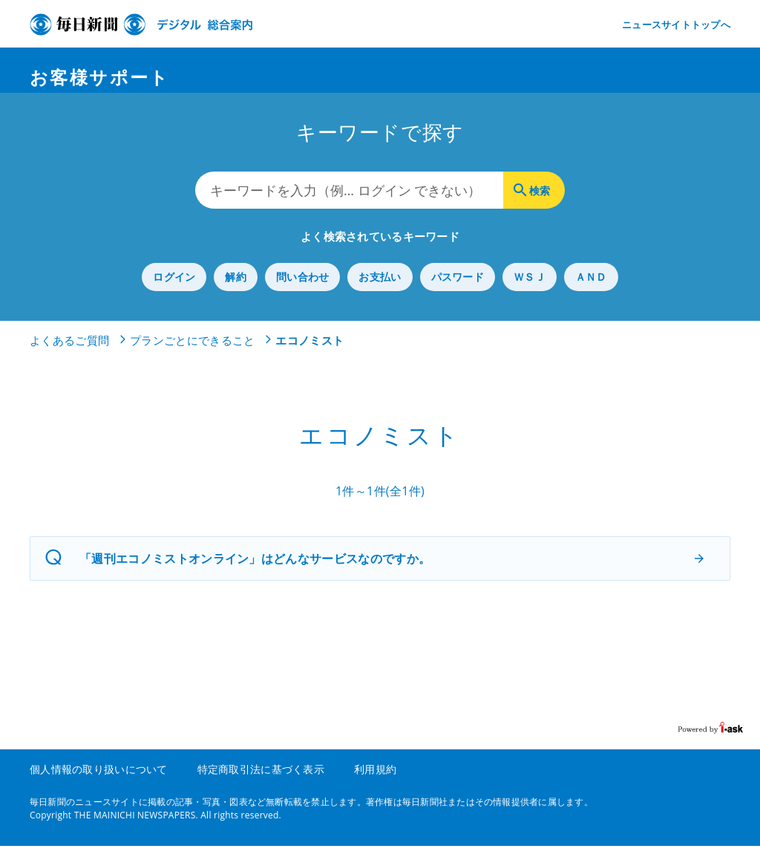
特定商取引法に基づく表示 (260, 783)
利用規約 (375, 783)
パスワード (457, 291)
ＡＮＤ (591, 291)
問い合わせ (302, 291)
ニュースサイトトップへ (676, 24)
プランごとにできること (192, 355)
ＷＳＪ (530, 291)
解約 (235, 291)
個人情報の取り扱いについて (99, 783)
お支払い (379, 291)
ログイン (174, 291)
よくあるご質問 (69, 355)
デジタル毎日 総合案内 (141, 24)
